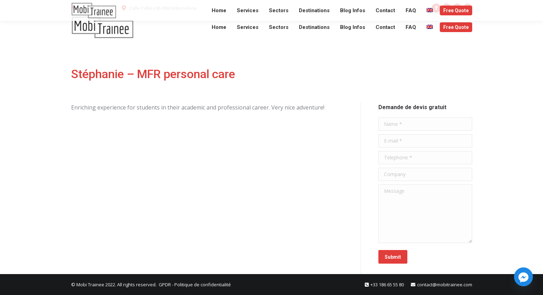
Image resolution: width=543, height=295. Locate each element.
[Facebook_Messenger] (523, 276)
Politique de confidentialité (202, 284)
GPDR (165, 284)
